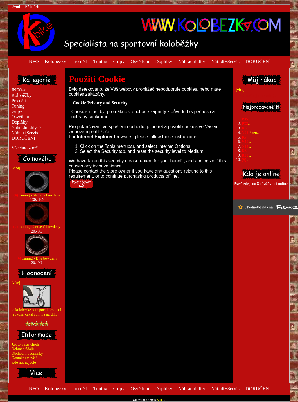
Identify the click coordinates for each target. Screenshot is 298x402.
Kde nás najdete (24, 362)
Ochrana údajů (23, 349)
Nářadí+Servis (225, 61)
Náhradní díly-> (26, 127)
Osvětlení (139, 61)
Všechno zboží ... (27, 147)
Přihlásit (32, 7)
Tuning (100, 61)
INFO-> (19, 90)
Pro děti (79, 61)
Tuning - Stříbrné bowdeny (36, 193)
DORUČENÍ (258, 61)
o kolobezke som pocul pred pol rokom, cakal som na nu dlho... (36, 310)
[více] (15, 168)
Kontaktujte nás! (24, 358)
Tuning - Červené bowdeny (36, 225)
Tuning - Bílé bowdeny (37, 256)
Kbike (160, 399)
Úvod (15, 7)
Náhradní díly (191, 61)
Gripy (119, 61)
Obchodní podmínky (27, 353)
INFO (33, 61)
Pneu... (251, 133)
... (246, 119)
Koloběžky (55, 61)
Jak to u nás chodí (25, 344)
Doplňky (163, 61)
